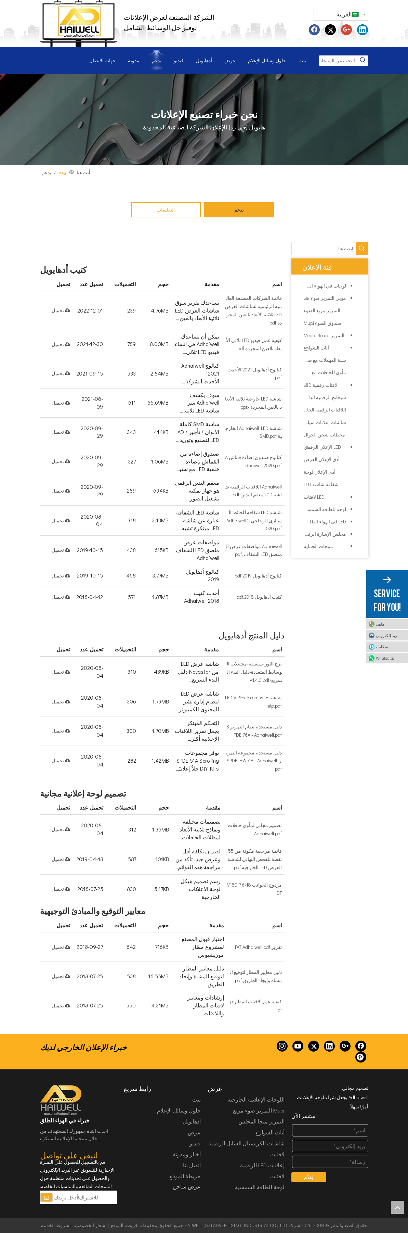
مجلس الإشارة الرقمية (323, 534)
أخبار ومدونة (187, 1154)
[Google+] (345, 1046)
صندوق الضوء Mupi (323, 323)
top (397, 1207)
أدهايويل (192, 1121)
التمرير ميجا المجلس (261, 1121)
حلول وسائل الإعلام (179, 1110)
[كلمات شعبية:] (363, 60)
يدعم (239, 209)
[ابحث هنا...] (324, 248)
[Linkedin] (329, 1046)
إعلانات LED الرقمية (262, 1165)
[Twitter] (313, 1046)
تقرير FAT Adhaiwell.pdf (258, 947)
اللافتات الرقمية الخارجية (325, 409)
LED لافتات (314, 497)
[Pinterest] (360, 1057)
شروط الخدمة (55, 1225)
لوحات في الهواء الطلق (323, 285)
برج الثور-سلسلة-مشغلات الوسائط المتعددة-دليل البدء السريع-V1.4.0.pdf (254, 671)
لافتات (277, 1176)
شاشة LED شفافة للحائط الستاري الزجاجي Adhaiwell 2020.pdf (254, 520)
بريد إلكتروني (387, 635)
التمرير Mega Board (324, 335)
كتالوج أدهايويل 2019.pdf (258, 575)
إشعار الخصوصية (90, 1225)
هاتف (380, 624)
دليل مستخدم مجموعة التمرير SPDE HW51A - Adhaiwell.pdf (254, 760)
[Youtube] (297, 1046)
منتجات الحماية (318, 546)
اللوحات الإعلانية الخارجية (256, 1099)
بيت (196, 1099)
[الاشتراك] (46, 1197)
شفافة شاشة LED (321, 484)
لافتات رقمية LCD (321, 385)
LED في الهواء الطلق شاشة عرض (322, 521)
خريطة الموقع (185, 1176)
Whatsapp (385, 658)
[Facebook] (360, 1046)
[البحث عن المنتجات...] (338, 60)
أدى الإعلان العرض (322, 459)
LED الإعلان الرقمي (322, 447)
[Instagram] (282, 1046)
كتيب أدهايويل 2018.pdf (259, 597)
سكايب (382, 646)
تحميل (61, 310)
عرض (194, 1132)
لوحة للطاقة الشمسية (324, 509)
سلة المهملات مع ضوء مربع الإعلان (325, 360)
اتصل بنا (192, 1165)
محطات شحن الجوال (324, 434)
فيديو (195, 1143)
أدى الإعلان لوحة (319, 472)
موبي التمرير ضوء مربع (323, 298)
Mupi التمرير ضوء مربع (259, 1110)
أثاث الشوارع (316, 347)
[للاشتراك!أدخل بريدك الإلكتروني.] (71, 1197)
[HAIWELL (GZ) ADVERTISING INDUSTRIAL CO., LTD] (61, 1100)
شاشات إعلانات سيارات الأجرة (325, 422)
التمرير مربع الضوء (322, 310)
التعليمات (166, 209)
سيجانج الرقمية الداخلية (325, 397)
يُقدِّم (308, 1177)
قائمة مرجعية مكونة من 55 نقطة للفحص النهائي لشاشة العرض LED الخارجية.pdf (254, 859)
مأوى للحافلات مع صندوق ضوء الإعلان (325, 372)
